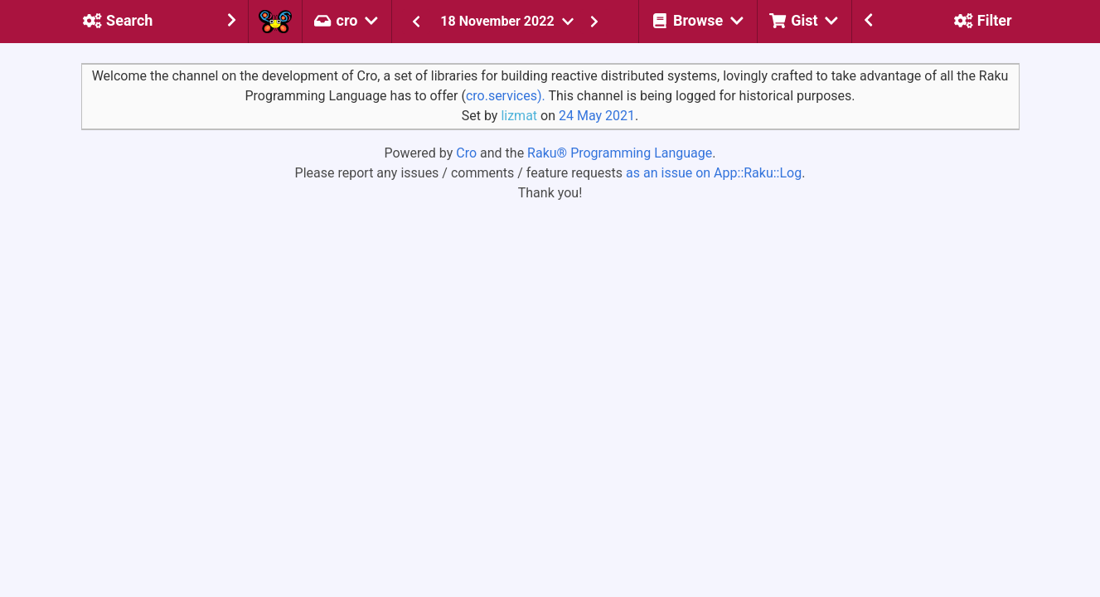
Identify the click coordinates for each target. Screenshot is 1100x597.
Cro (466, 153)
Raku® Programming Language (619, 153)
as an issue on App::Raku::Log (714, 173)
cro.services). (505, 96)
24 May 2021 (597, 116)
